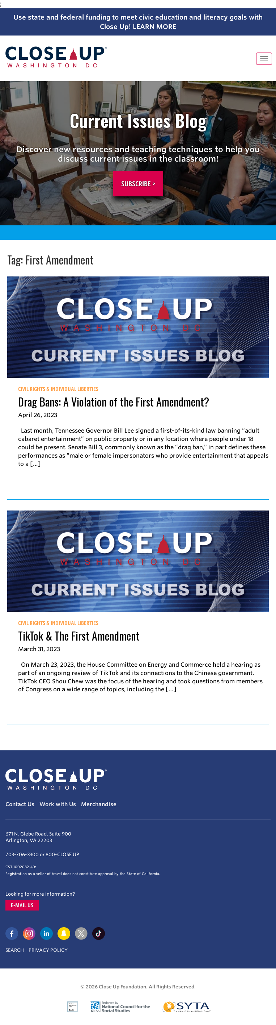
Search (14, 950)
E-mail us (22, 905)
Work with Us (57, 804)
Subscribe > (138, 184)
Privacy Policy (48, 950)
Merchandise (98, 804)
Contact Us (19, 804)
